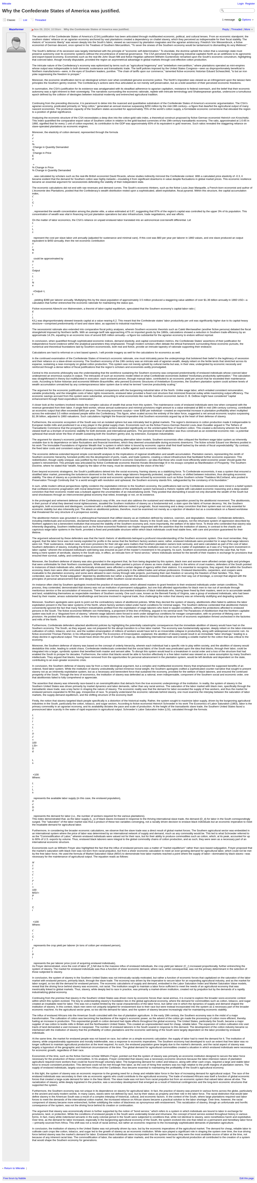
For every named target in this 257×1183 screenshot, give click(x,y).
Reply (225, 29)
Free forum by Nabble (14, 1178)
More (247, 29)
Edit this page (247, 1178)
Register (250, 3)
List (25, 20)
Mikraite (6, 3)
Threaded (40, 20)
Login (240, 3)
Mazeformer (16, 29)
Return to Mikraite (14, 1168)
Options (246, 19)
